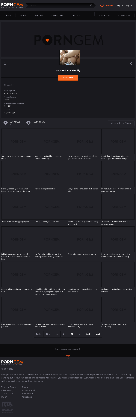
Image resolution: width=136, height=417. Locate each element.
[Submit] (92, 5)
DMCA (4, 397)
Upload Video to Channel (121, 123)
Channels (77, 15)
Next (98, 334)
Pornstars (104, 15)
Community (124, 15)
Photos (39, 15)
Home (8, 15)
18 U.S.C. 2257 (7, 393)
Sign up (129, 5)
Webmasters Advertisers (27, 395)
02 (72, 334)
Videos (23, 15)
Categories (57, 15)
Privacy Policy (7, 390)
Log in (120, 5)
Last (88, 334)
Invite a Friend (28, 390)
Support (25, 387)
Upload (106, 5)
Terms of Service (8, 387)
